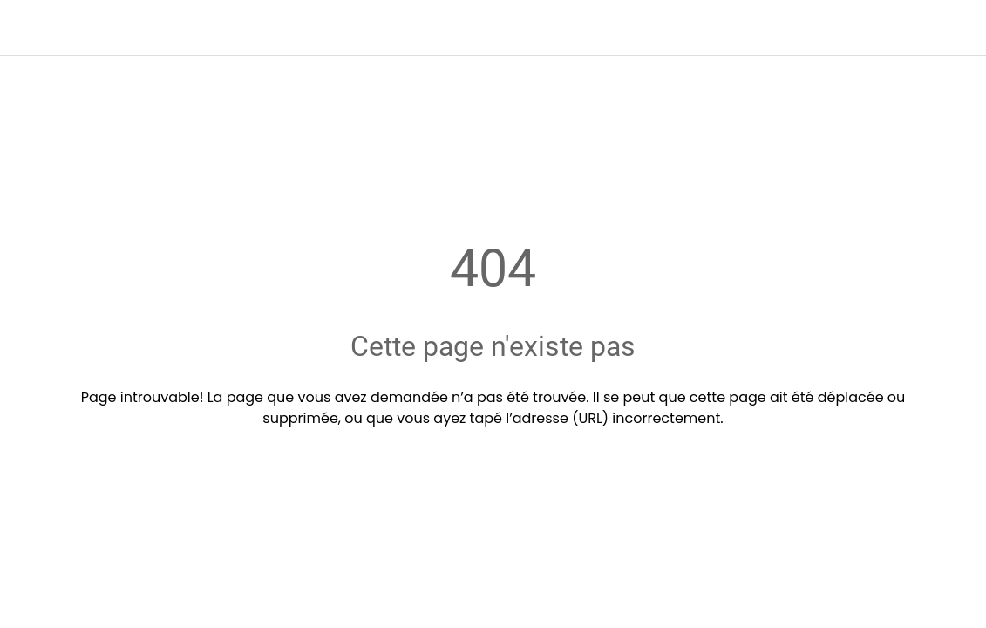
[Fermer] (27, 27)
